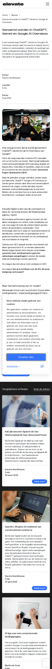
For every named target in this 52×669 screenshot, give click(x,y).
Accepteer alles (26, 357)
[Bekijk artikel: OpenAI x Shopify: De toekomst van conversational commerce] (26, 542)
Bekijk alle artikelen (42, 389)
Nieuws (14, 15)
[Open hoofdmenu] (47, 4)
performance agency (23, 219)
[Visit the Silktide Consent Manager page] (42, 366)
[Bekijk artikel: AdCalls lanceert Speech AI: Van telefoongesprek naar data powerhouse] (26, 440)
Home (5, 15)
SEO (34, 51)
